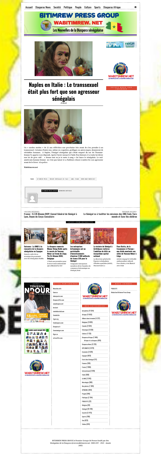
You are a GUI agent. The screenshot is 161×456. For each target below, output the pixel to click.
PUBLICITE (85, 401)
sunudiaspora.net (58, 303)
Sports (84, 416)
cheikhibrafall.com (59, 311)
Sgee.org (56, 319)
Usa (83, 420)
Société (84, 412)
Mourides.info (57, 288)
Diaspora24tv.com (59, 300)
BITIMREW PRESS (42, 179)
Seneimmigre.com (58, 330)
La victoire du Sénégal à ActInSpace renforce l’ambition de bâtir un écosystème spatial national (103, 251)
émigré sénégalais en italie (59, 179)
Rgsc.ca (55, 334)
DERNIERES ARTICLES (65, 191)
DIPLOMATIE (85, 348)
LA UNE (84, 378)
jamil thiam (75, 179)
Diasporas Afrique (87, 337)
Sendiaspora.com (58, 323)
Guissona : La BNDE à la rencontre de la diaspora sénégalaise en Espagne (33, 249)
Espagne (84, 355)
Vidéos (84, 424)
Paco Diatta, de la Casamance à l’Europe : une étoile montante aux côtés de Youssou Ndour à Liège (126, 251)
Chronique (85, 330)
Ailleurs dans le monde (89, 318)
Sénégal (84, 409)
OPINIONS (85, 390)
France (84, 367)
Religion (84, 405)
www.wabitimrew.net (88, 179)
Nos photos (85, 386)
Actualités (85, 310)
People (84, 393)
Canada (84, 326)
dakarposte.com (58, 296)
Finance (84, 363)
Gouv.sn (55, 292)
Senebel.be (56, 315)
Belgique (84, 322)
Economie (85, 352)
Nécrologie (85, 382)
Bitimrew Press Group (49, 191)
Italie (83, 374)
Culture (84, 333)
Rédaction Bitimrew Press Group (121, 292)
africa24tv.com (58, 338)
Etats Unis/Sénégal (88, 359)
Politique (85, 397)
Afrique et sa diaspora (91, 340)
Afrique (84, 314)
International (86, 371)
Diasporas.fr (57, 326)
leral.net (55, 307)
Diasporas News (87, 344)
